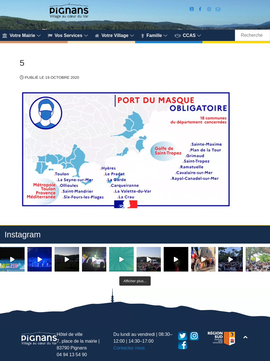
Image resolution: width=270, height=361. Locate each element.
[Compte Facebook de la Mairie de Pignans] (200, 9)
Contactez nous (129, 347)
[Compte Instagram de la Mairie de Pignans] (210, 9)
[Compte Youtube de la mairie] (192, 9)
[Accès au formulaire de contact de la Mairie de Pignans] (218, 9)
